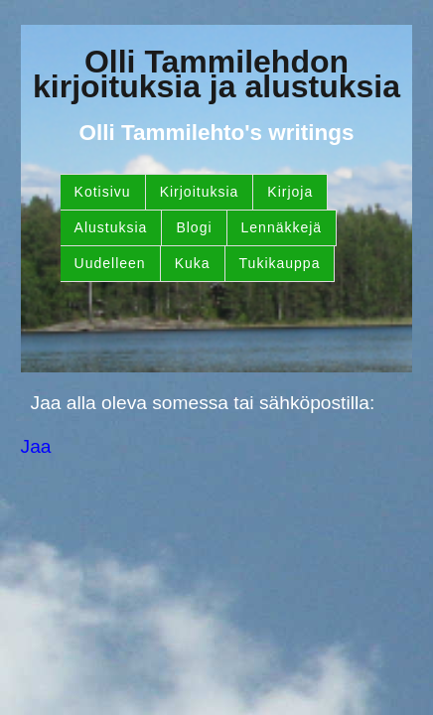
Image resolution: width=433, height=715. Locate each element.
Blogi (194, 227)
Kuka (193, 263)
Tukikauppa (280, 263)
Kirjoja (290, 192)
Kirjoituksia (199, 192)
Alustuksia (111, 227)
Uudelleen (110, 263)
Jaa (36, 446)
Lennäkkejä (282, 227)
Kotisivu (102, 192)
